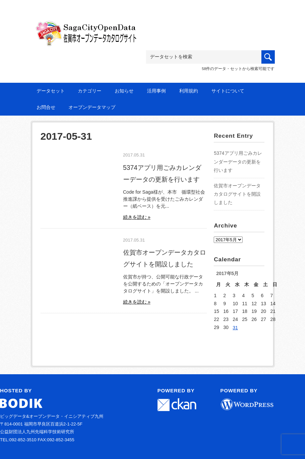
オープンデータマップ (91, 107)
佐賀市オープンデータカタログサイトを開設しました (237, 194)
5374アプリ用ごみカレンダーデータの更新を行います (238, 161)
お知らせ (124, 90)
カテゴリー (89, 90)
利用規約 (188, 90)
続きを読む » (137, 217)
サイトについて (227, 90)
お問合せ (46, 107)
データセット (51, 90)
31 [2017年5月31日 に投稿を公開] (235, 327)
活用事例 (156, 90)
